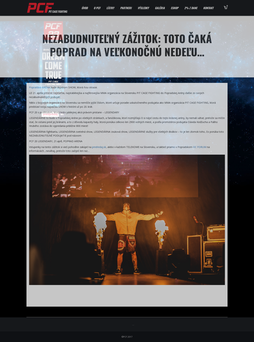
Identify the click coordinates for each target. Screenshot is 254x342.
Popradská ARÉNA (39, 87)
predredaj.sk (99, 147)
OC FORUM (199, 147)
